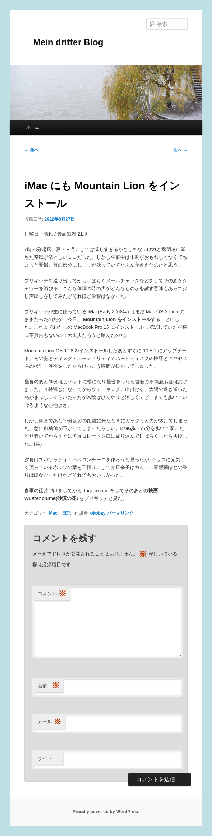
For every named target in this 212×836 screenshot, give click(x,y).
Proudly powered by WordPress (106, 811)
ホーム (32, 127)
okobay (97, 513)
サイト (45, 758)
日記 (66, 513)
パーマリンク (120, 513)
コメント (52, 594)
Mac (53, 513)
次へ (180, 150)
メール (50, 722)
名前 (49, 686)
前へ (31, 150)
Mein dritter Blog (64, 42)
